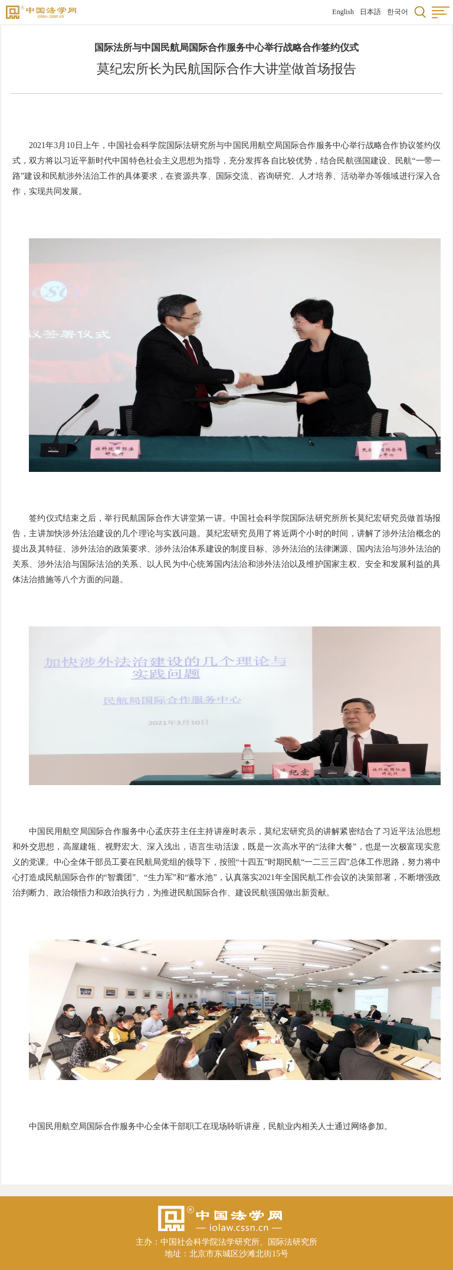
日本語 (370, 12)
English (343, 12)
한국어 (397, 12)
